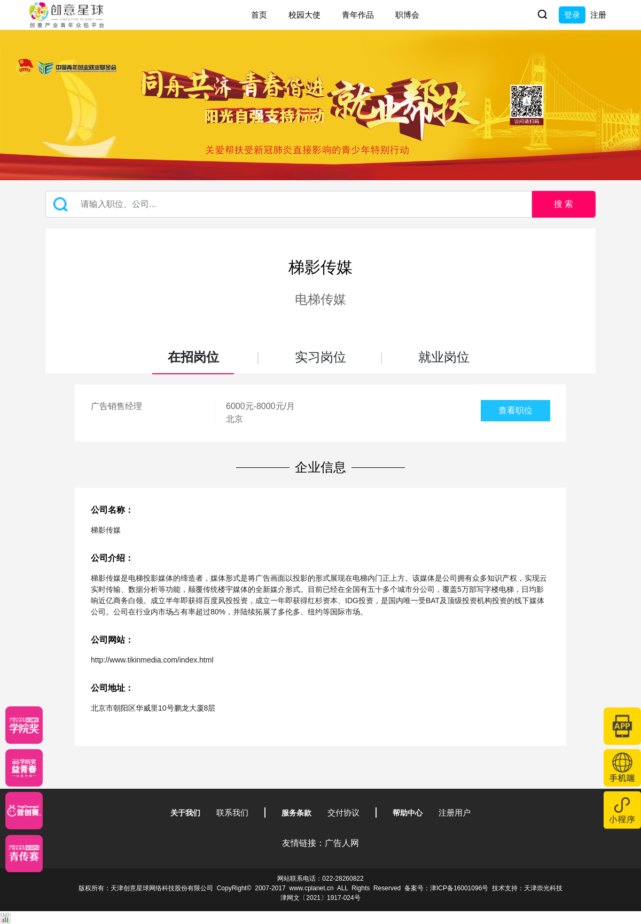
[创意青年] (24, 853)
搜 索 (563, 204)
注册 (598, 14)
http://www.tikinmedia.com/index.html (152, 660)
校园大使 (304, 14)
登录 (572, 14)
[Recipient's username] (288, 204)
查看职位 (515, 410)
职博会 (407, 14)
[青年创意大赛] (24, 768)
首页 (259, 14)
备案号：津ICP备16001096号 (446, 888)
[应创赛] (24, 810)
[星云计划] (24, 725)
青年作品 (358, 14)
